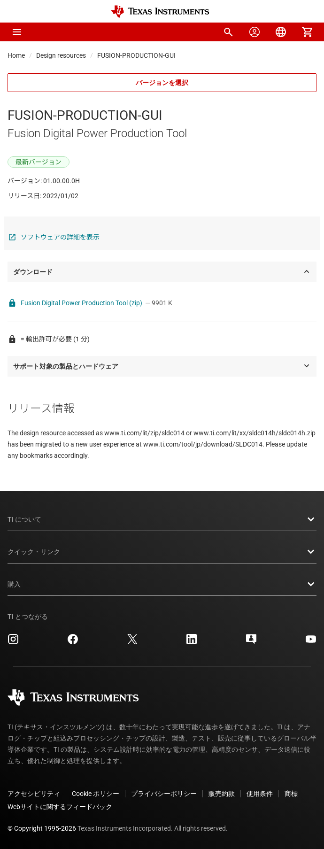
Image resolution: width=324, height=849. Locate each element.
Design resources (61, 55)
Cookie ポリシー (95, 793)
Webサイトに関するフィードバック (60, 806)
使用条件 (260, 793)
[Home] (160, 11)
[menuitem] (228, 32)
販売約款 (221, 793)
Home (16, 55)
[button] (17, 32)
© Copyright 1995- (42, 828)
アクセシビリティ (34, 793)
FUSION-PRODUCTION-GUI (136, 55)
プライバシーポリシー (164, 793)
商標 (291, 793)
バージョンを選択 (162, 82)
